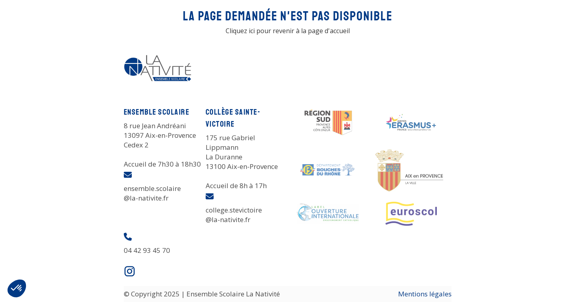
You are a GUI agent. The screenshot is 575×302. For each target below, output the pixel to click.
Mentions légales (425, 294)
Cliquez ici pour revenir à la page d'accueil (288, 31)
